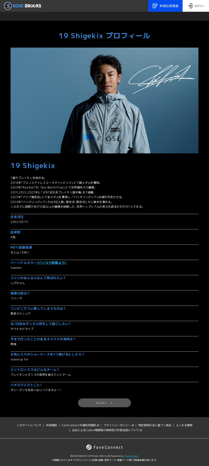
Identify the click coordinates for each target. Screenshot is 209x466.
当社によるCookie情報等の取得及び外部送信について (107, 430)
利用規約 (51, 425)
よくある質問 (184, 425)
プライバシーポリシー (119, 425)
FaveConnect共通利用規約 (80, 425)
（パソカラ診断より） (52, 263)
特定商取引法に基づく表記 (154, 425)
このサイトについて (29, 425)
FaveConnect (131, 456)
